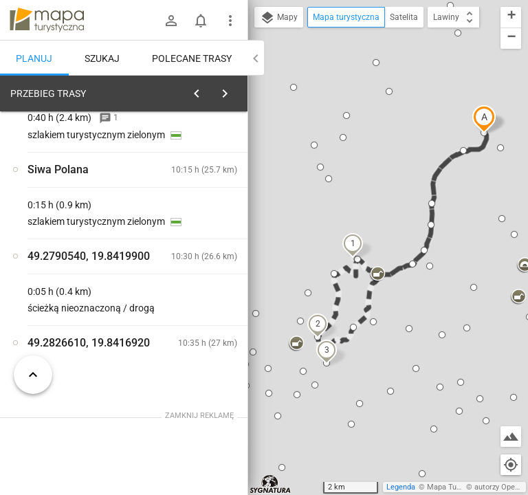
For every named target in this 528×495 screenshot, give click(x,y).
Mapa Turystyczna (458, 487)
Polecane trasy (192, 58)
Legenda (400, 487)
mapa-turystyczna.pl (47, 20)
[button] (484, 119)
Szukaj (102, 58)
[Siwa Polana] (74, 297)
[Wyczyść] (236, 90)
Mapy (279, 17)
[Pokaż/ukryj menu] (230, 21)
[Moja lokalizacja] (510, 464)
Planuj (34, 58)
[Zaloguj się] (171, 21)
